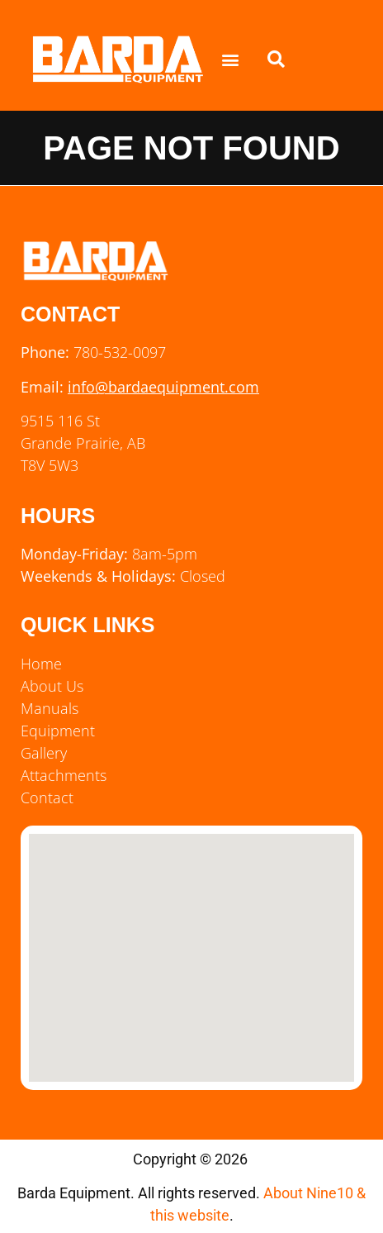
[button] (230, 60)
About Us (52, 686)
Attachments (63, 775)
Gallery (44, 753)
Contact (47, 797)
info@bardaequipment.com (163, 387)
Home (41, 664)
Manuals (49, 708)
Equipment (58, 730)
